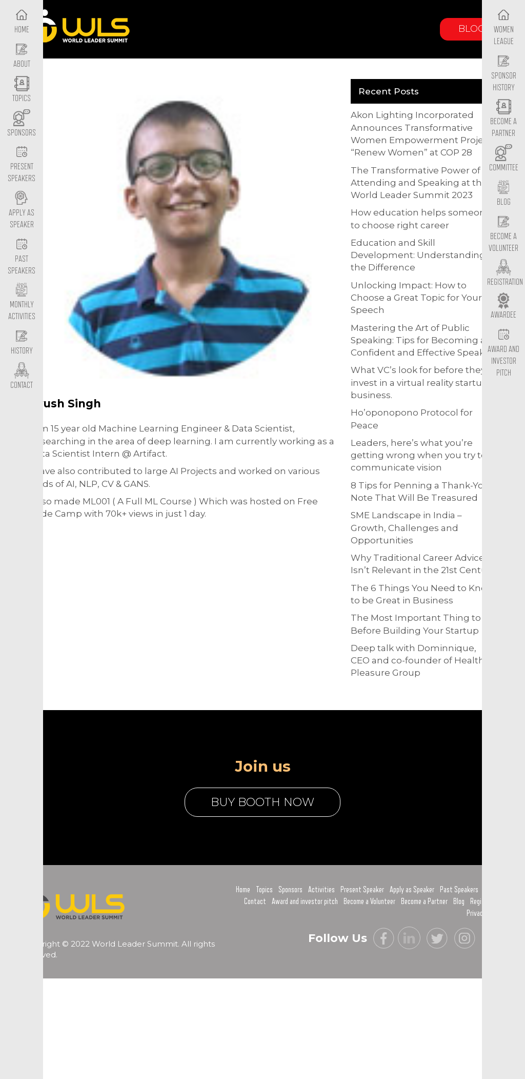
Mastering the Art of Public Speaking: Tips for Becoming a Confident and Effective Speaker (422, 340)
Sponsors (290, 890)
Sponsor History (503, 73)
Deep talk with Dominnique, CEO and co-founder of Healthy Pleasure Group (420, 660)
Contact (255, 901)
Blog (471, 28)
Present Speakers (21, 164)
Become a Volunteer (503, 233)
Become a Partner (503, 119)
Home (243, 890)
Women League (504, 27)
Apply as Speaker (21, 210)
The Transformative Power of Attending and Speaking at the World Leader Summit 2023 (419, 183)
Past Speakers (21, 256)
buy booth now (262, 802)
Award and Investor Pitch (503, 352)
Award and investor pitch (305, 901)
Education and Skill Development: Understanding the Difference (418, 255)
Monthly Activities (21, 302)
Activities (321, 890)
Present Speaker (362, 890)
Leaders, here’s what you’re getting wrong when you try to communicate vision (419, 455)
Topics (264, 890)
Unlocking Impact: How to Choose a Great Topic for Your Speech (416, 298)
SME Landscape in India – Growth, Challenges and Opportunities (406, 527)
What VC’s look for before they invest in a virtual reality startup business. (419, 382)
